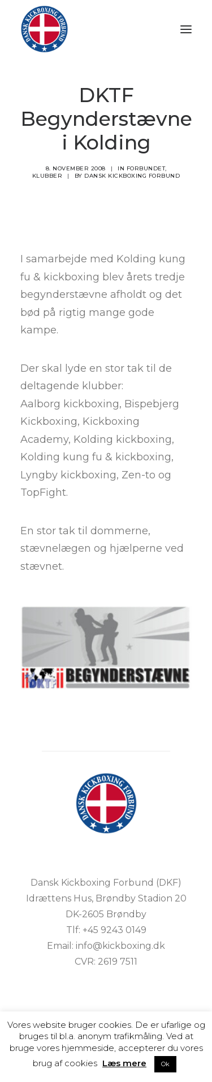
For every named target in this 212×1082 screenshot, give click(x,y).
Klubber (47, 175)
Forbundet (146, 168)
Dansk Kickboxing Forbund (132, 175)
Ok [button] (165, 1064)
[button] (186, 29)
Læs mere (124, 1063)
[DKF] (44, 29)
